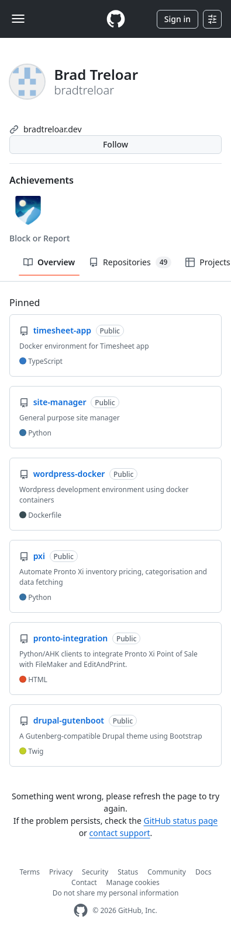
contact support (119, 832)
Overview (49, 262)
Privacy (61, 872)
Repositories (130, 262)
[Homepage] (115, 19)
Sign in (177, 18)
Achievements (41, 180)
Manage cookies (133, 882)
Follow (115, 144)
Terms (30, 872)
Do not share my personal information (116, 893)
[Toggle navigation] (18, 18)
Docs (203, 872)
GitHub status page (180, 820)
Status (128, 872)
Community (166, 872)
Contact (83, 882)
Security (95, 872)
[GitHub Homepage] (81, 910)
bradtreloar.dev (52, 129)
